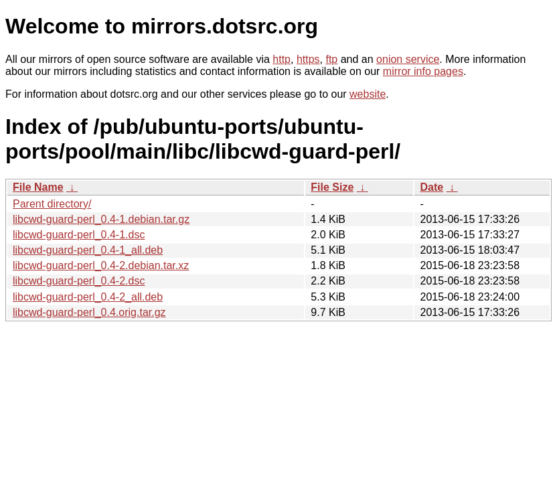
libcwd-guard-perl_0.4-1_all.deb (88, 250)
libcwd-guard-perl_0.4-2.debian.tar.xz (101, 265)
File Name (38, 187)
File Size (332, 187)
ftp (331, 59)
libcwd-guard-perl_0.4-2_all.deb (88, 297)
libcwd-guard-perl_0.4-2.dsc (79, 281)
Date (431, 187)
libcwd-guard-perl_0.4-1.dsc (79, 234)
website (367, 94)
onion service (407, 59)
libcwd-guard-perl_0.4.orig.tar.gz (89, 312)
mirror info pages (423, 71)
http (281, 59)
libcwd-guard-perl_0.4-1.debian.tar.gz (101, 219)
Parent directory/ (52, 204)
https (308, 59)
